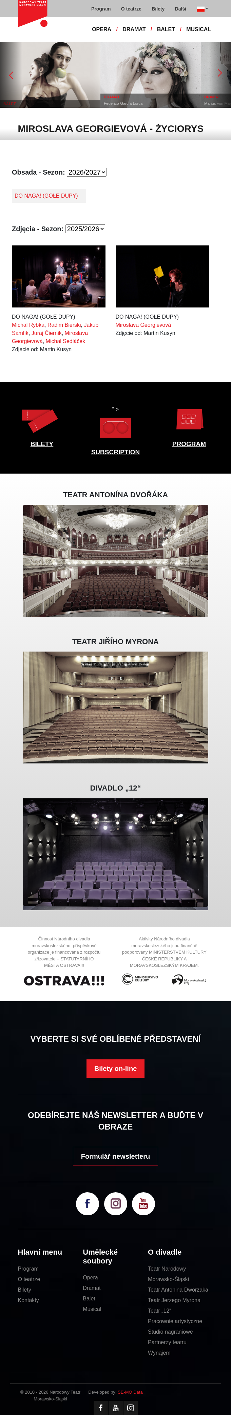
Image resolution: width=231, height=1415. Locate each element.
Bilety (24, 1290)
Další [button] (180, 9)
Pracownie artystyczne (175, 1321)
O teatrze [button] (131, 9)
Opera (90, 1277)
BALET (166, 29)
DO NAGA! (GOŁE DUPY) (46, 196)
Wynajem (159, 1353)
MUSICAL (198, 29)
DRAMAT (134, 29)
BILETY (42, 443)
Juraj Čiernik (47, 333)
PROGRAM (189, 443)
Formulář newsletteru (115, 1156)
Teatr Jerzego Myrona (174, 1300)
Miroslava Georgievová (143, 325)
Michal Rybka (28, 325)
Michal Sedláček (65, 341)
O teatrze (29, 1279)
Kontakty (28, 1300)
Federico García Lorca (123, 103)
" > (115, 423)
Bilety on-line (115, 1068)
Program (28, 1269)
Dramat (91, 1288)
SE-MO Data (130, 1392)
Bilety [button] (158, 9)
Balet (89, 1298)
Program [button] (101, 9)
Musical (92, 1309)
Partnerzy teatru (167, 1342)
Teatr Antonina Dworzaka (178, 1290)
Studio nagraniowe (170, 1332)
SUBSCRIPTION (115, 452)
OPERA (101, 29)
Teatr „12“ (159, 1311)
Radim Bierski (64, 325)
